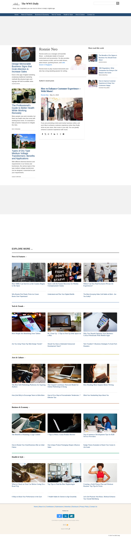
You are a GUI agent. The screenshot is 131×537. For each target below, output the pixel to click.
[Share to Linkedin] (54, 134)
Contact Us (91, 14)
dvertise (67, 506)
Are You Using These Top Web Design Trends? (27, 344)
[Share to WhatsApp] (48, 134)
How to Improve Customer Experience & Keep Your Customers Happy (107, 83)
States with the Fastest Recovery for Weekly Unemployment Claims (63, 285)
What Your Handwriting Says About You (96, 395)
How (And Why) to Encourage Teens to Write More (28, 395)
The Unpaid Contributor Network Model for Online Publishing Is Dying (63, 386)
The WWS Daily (30, 3)
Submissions (59, 506)
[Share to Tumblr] (57, 134)
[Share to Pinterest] (51, 134)
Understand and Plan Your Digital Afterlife (61, 294)
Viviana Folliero (104, 87)
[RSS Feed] (64, 525)
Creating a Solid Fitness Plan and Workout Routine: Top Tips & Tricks (98, 485)
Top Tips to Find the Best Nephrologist (61, 484)
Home (16, 14)
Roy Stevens (16, 129)
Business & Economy (42, 14)
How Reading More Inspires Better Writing (98, 385)
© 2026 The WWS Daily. (114, 535)
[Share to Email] (63, 134)
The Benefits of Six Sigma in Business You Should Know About (108, 58)
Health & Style (68, 14)
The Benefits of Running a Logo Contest (26, 434)
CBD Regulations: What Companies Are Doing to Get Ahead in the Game (108, 70)
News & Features (26, 14)
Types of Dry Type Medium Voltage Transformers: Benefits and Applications (23, 155)
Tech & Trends (56, 14)
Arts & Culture (80, 14)
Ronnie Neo (45, 95)
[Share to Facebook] (42, 134)
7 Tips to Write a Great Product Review (61, 434)
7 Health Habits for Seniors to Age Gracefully (62, 496)
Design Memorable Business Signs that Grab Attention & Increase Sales (22, 68)
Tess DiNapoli (103, 75)
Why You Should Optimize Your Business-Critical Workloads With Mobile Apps (98, 334)
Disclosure (75, 506)
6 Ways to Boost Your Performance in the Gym (27, 496)
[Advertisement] (65, 30)
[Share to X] (45, 134)
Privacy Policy (84, 506)
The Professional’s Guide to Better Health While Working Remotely (23, 109)
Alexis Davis (16, 83)
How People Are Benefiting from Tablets (26, 333)
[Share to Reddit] (60, 134)
